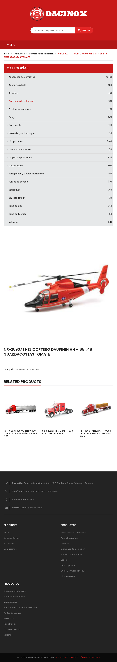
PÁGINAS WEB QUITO (90, 657)
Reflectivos (14, 189)
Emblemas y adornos (20, 109)
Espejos (12, 117)
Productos (19, 53)
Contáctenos (10, 548)
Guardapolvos (16, 125)
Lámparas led (16, 141)
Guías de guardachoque (22, 133)
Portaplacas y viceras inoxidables (26, 173)
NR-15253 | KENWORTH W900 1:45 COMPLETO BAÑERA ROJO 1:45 (20, 433)
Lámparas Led (68, 576)
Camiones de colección (41, 53)
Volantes (13, 222)
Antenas (13, 93)
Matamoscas (16, 165)
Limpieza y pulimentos (20, 157)
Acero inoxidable (17, 85)
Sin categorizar (17, 197)
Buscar (84, 30)
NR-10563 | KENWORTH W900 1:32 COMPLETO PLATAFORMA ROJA (95, 433)
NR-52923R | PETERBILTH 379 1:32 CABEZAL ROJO (57, 432)
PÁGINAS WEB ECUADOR (66, 657)
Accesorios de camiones (22, 76)
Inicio (6, 53)
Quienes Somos (12, 538)
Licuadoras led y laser (20, 149)
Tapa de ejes (15, 205)
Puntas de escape (18, 181)
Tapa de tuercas (17, 213)
